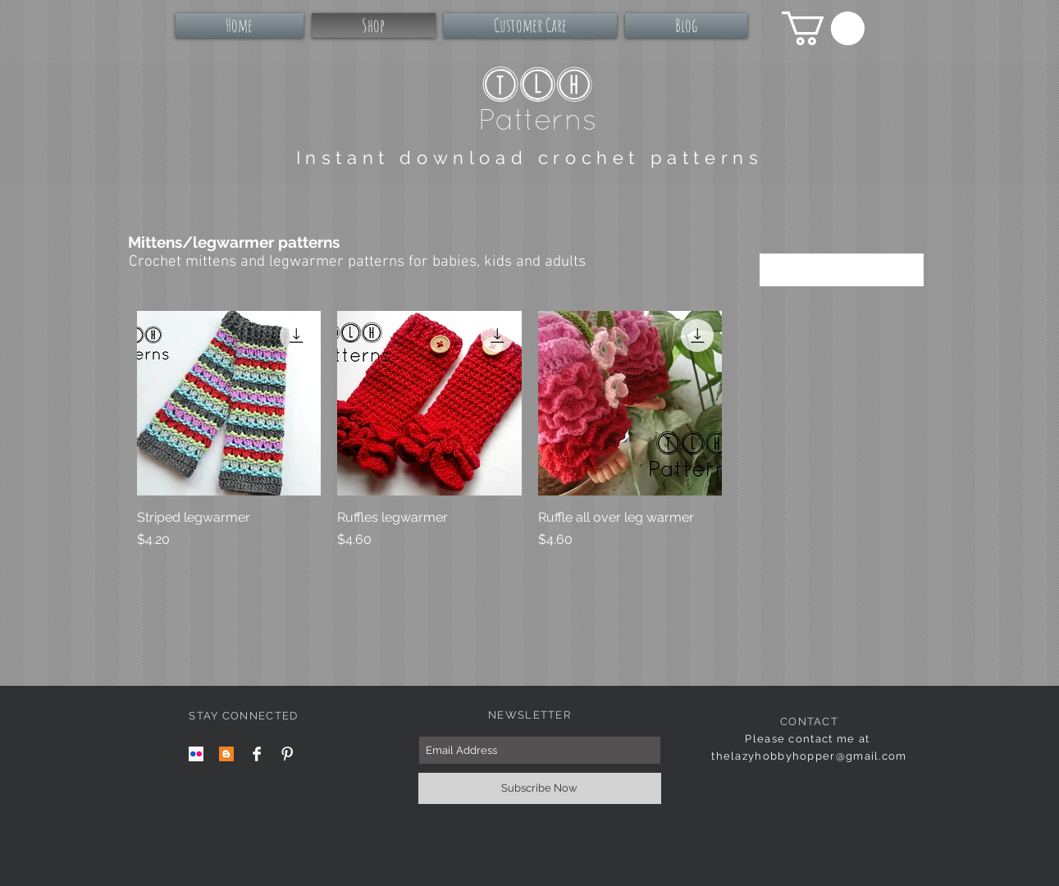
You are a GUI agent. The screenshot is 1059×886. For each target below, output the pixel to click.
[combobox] (842, 269)
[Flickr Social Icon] (196, 754)
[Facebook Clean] (256, 754)
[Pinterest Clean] (287, 754)
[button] (823, 28)
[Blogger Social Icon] (226, 754)
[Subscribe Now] (539, 788)
